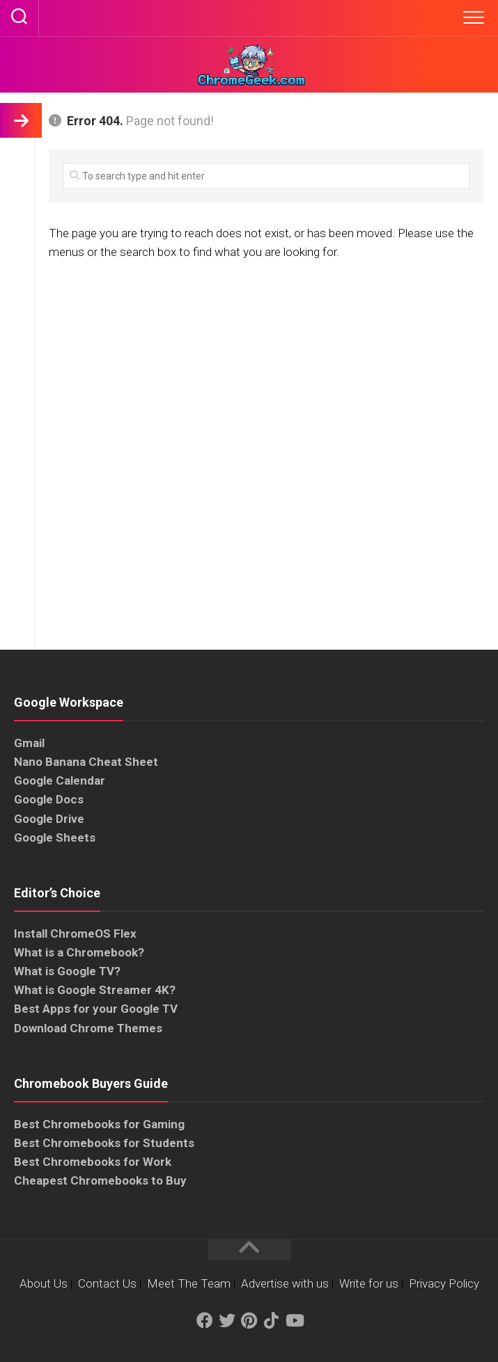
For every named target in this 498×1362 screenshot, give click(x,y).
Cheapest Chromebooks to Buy (100, 1180)
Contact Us (107, 1283)
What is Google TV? (67, 971)
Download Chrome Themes (88, 1028)
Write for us (368, 1283)
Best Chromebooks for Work (92, 1162)
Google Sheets (54, 837)
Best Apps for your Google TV (96, 1009)
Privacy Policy (444, 1283)
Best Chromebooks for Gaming (99, 1124)
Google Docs (49, 799)
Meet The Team (189, 1283)
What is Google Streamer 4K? (95, 990)
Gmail (29, 743)
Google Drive (49, 819)
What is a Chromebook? (79, 952)
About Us (44, 1283)
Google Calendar (59, 780)
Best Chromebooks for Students (104, 1143)
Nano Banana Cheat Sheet (86, 762)
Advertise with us (285, 1283)
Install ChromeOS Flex (75, 933)
